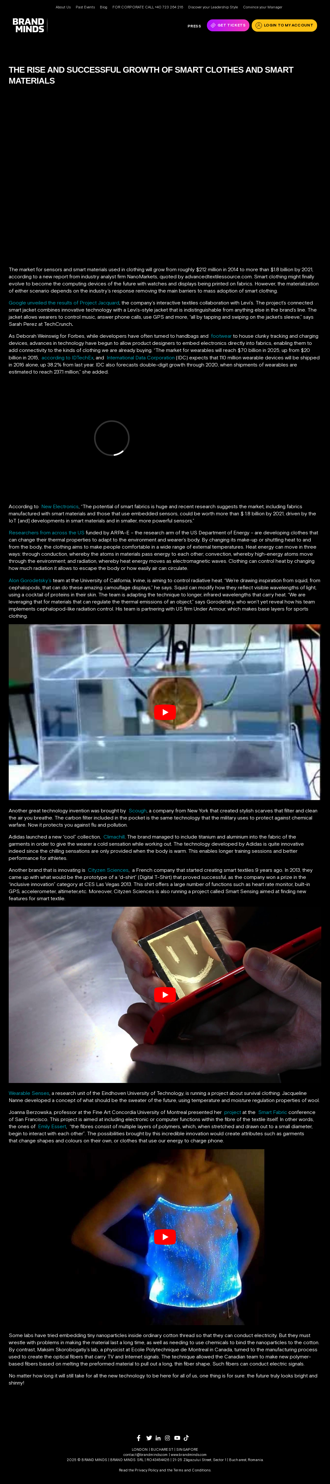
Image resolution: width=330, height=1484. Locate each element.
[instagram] (169, 1438)
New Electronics (60, 506)
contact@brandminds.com (146, 1455)
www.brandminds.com (189, 1455)
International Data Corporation (141, 357)
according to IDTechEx (67, 357)
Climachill (114, 837)
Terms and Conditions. (192, 1470)
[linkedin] (160, 1438)
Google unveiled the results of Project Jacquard (64, 302)
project (232, 1112)
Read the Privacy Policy (138, 1470)
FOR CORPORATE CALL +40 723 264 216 (147, 7)
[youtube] (179, 1438)
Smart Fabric (273, 1112)
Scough (138, 810)
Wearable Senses (29, 1093)
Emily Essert (52, 1126)
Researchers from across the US (46, 532)
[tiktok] (188, 1438)
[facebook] (141, 1438)
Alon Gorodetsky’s (30, 580)
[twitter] (151, 1438)
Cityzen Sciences (108, 870)
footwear (221, 336)
